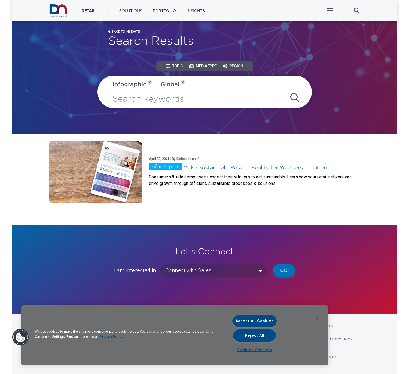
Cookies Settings (254, 350)
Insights (196, 10)
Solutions (130, 10)
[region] (174, 335)
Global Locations (334, 339)
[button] (20, 337)
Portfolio (164, 10)
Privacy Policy (111, 337)
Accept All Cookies (254, 321)
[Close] (317, 318)
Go (284, 270)
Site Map (329, 357)
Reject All (254, 335)
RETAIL (89, 10)
